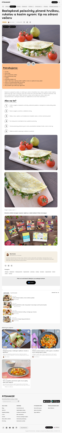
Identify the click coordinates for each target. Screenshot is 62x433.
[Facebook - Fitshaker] (3, 427)
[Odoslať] (18, 401)
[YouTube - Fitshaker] (10, 427)
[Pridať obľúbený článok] (24, 22)
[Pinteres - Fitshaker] (16, 427)
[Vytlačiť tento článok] (27, 22)
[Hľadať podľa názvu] (3, 7)
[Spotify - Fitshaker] (13, 427)
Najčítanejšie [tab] (6, 293)
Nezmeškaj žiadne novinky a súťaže (10, 399)
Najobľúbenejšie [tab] (13, 293)
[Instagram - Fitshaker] (6, 427)
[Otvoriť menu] (59, 2)
